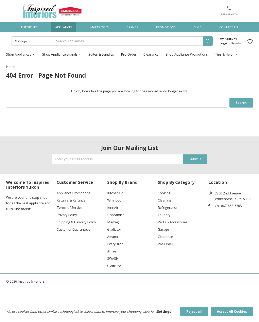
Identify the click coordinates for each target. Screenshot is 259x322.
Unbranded (115, 215)
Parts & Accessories (172, 222)
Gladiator (114, 229)
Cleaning (164, 200)
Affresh (112, 251)
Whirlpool (114, 200)
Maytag (113, 222)
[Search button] (208, 41)
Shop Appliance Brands (59, 54)
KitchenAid (115, 193)
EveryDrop (115, 244)
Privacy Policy (67, 215)
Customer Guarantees (73, 229)
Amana (112, 236)
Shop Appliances (18, 54)
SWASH (112, 258)
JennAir (112, 207)
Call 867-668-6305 (228, 206)
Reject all (194, 311)
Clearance (165, 236)
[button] (228, 10)
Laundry (164, 215)
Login (224, 43)
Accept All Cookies (232, 311)
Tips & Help (223, 54)
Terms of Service (69, 207)
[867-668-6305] (229, 12)
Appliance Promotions (73, 193)
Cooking (164, 193)
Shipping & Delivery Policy (76, 222)
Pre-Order (165, 244)
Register (236, 43)
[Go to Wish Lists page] (250, 41)
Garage (163, 229)
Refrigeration (168, 207)
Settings (164, 311)
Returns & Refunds (71, 200)
